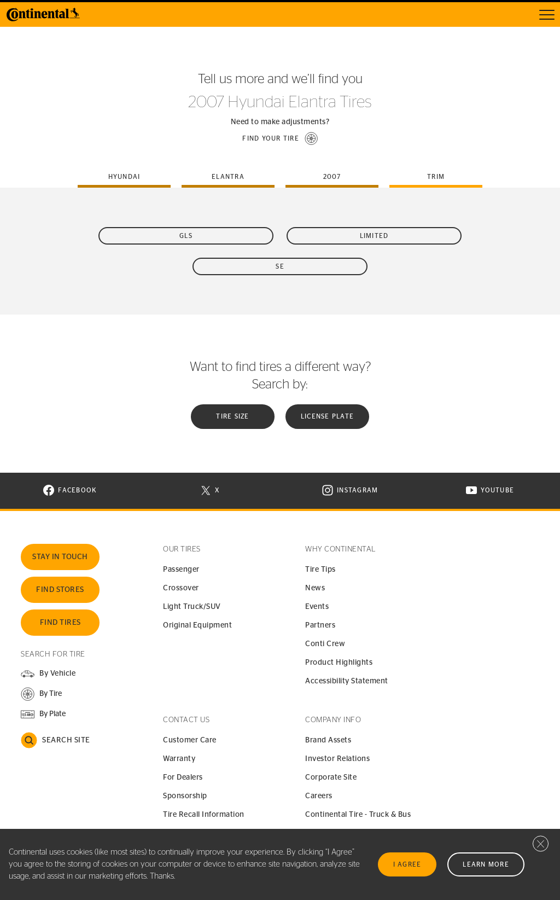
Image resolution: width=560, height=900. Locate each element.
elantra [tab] (228, 176)
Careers (318, 796)
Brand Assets (328, 740)
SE (280, 266)
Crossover (181, 588)
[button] (280, 138)
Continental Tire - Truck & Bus (358, 814)
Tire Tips (320, 569)
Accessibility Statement (346, 681)
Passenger (181, 569)
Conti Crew (325, 644)
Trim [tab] (436, 176)
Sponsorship (185, 796)
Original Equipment (197, 625)
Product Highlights (338, 662)
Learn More (486, 864)
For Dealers (183, 777)
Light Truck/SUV (192, 607)
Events (317, 607)
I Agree (407, 864)
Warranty (179, 759)
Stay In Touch (60, 557)
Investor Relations (337, 759)
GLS (185, 236)
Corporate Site (331, 777)
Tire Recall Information (203, 814)
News (315, 588)
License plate (327, 416)
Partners (320, 625)
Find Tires (60, 622)
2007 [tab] (332, 176)
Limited (374, 236)
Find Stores (60, 590)
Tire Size (232, 416)
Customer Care (190, 740)
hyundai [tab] (124, 176)
